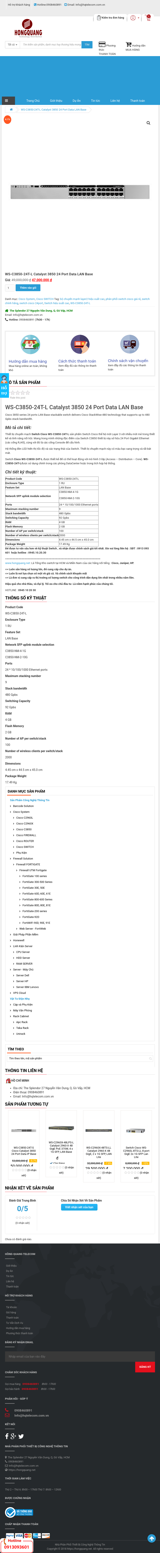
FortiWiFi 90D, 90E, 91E (36, 922)
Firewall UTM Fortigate (33, 870)
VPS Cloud (19, 992)
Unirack (20, 1033)
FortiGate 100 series (34, 876)
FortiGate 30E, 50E (33, 887)
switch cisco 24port (31, 303)
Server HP (22, 981)
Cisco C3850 (23, 829)
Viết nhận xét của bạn (79, 1207)
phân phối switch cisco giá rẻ (123, 299)
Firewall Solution (23, 858)
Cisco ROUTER (25, 841)
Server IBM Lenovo (27, 987)
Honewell (18, 940)
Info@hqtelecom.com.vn (84, 4)
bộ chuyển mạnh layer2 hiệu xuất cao (82, 299)
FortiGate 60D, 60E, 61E (36, 893)
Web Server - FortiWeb (32, 928)
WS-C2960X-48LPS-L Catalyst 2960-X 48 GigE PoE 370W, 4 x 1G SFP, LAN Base (61, 1147)
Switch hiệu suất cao (56, 303)
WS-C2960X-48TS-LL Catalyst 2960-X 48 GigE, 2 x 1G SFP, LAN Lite (99, 1152)
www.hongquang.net (17, 563)
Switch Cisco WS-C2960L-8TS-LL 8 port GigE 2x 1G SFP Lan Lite (136, 1152)
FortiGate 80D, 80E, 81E (36, 905)
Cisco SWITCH (45, 299)
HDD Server (23, 957)
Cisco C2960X (24, 823)
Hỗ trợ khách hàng (19, 4)
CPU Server (23, 952)
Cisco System (27, 299)
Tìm (87, 44)
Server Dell (22, 975)
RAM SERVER (24, 963)
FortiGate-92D (30, 917)
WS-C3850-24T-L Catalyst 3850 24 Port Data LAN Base (53, 109)
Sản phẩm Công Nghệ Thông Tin (29, 800)
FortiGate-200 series (34, 911)
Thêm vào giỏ (28, 287)
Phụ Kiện (21, 852)
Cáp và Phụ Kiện (23, 1004)
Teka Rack (22, 1027)
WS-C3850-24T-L (80, 303)
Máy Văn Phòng (22, 1010)
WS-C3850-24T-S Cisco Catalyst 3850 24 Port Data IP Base (23, 1150)
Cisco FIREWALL (26, 835)
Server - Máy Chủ (23, 969)
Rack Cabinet (21, 1016)
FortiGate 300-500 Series (37, 881)
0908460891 (48, 4)
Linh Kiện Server (22, 946)
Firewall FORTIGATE (28, 864)
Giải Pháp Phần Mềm (25, 934)
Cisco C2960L (24, 817)
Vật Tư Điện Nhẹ (20, 998)
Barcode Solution (23, 806)
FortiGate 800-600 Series (37, 899)
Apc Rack (22, 1022)
